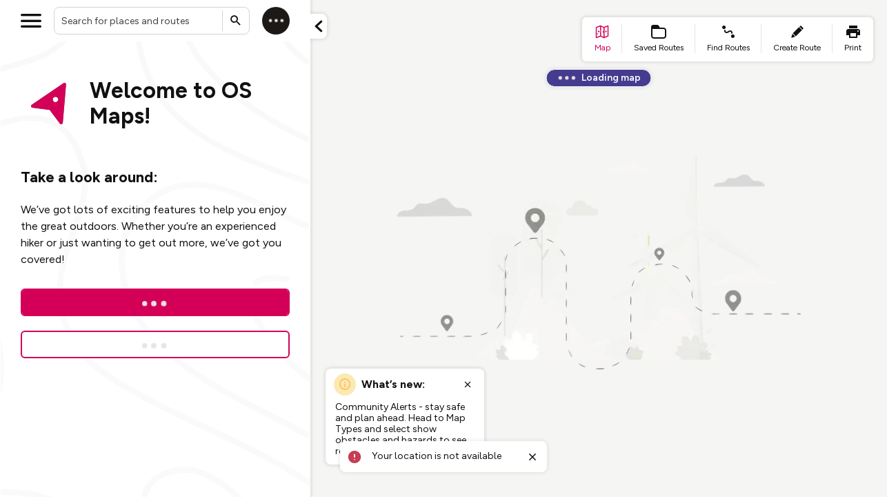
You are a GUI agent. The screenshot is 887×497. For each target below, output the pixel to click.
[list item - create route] (797, 39)
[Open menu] (31, 21)
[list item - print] (853, 39)
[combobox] (152, 21)
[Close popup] (468, 384)
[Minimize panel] (318, 26)
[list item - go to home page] (602, 39)
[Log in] (276, 21)
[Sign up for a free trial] (155, 344)
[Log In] (155, 302)
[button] (318, 26)
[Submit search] (236, 20)
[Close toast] (532, 457)
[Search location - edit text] (152, 21)
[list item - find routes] (728, 39)
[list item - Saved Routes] (658, 39)
